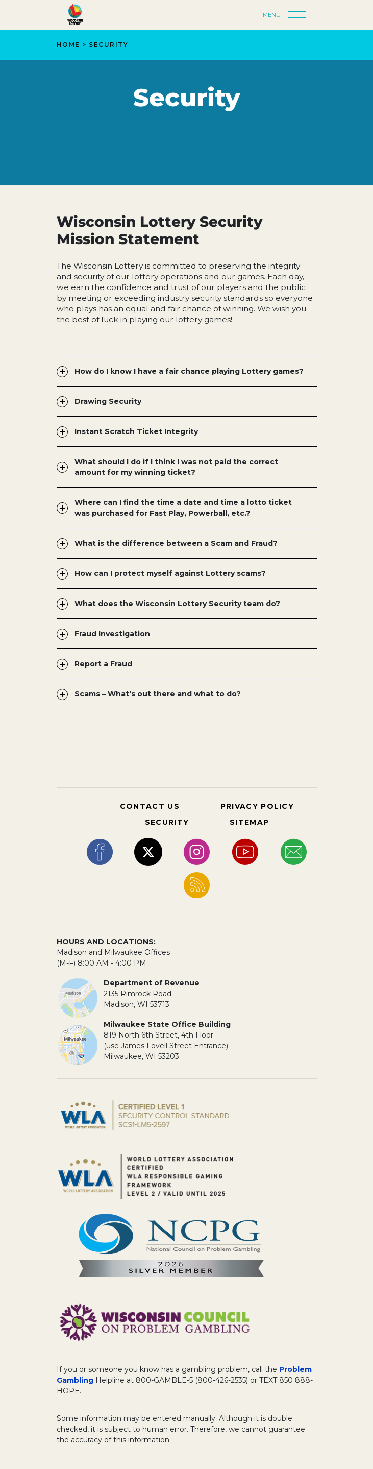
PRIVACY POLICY (257, 806)
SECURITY (167, 822)
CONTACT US (150, 806)
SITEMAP (249, 822)
